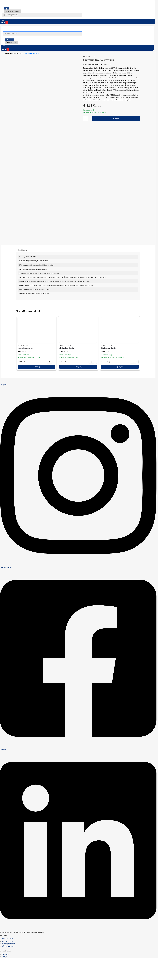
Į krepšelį (115, 118)
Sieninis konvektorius (25, 327)
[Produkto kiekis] (85, 118)
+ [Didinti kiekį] (53, 340)
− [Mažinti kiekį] (46, 340)
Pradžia (8, 53)
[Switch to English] (22, 7)
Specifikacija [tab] (22, 229)
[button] (29, 22)
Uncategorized (17, 53)
